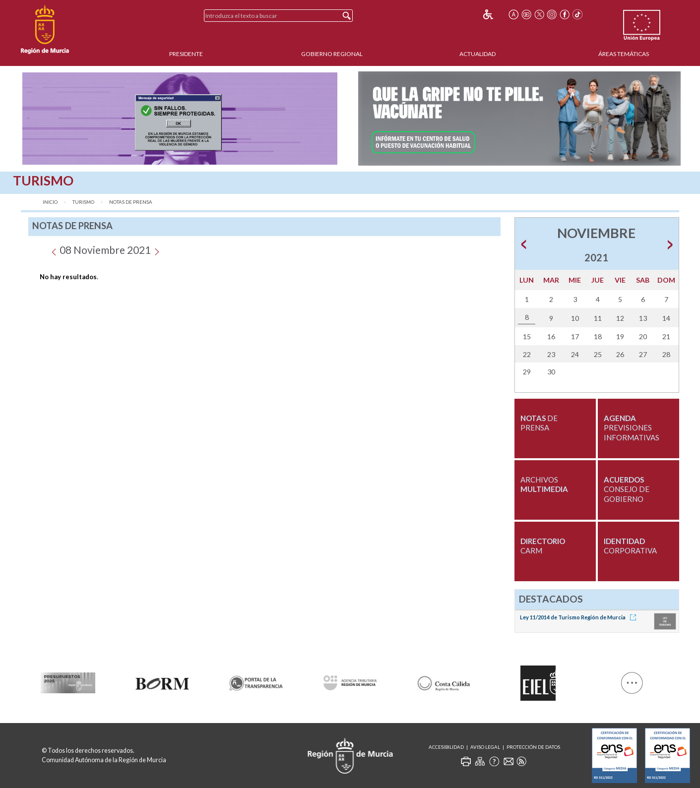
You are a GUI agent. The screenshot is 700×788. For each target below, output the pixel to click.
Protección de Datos (533, 747)
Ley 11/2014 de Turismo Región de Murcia (579, 617)
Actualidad (477, 54)
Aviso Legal (485, 747)
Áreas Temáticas (623, 54)
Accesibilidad (446, 747)
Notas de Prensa (130, 202)
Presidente (186, 54)
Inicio (50, 202)
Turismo (83, 202)
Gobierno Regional (332, 54)
